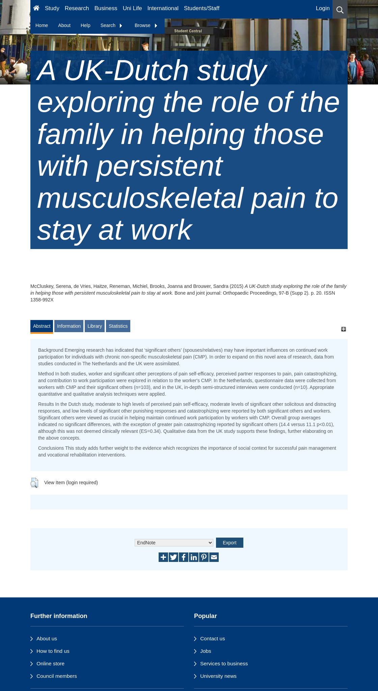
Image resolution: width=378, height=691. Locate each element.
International (163, 8)
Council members (56, 676)
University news (218, 676)
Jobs (205, 651)
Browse (146, 25)
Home (41, 25)
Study (52, 8)
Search (112, 25)
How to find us (53, 651)
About (64, 25)
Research (77, 8)
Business (105, 8)
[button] (340, 9)
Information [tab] (69, 326)
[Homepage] (36, 9)
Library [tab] (94, 326)
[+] (343, 329)
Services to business (224, 663)
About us (46, 638)
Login (323, 8)
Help (85, 25)
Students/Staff (201, 8)
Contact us (212, 638)
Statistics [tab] (118, 326)
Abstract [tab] (41, 326)
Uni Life (132, 8)
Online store (50, 663)
